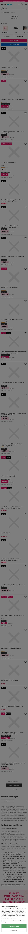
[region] (14, 918)
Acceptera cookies (14, 926)
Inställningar (14, 930)
